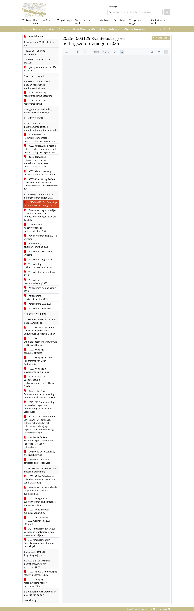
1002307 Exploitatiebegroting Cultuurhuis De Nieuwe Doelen (40, 341)
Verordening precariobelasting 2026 (35, 282)
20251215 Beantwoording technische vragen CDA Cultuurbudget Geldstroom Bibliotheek (39, 407)
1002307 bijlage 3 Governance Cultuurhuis (36, 370)
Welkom (26, 20)
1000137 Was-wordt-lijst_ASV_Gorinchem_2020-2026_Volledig (37, 520)
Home (40, 29)
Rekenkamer (120, 20)
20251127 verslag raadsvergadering (35, 102)
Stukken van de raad (82, 22)
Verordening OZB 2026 (37, 303)
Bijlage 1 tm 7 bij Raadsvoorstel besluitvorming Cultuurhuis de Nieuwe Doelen (39, 394)
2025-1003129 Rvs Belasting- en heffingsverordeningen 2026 (40, 204)
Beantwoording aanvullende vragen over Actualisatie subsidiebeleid (40, 490)
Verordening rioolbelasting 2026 (40, 289)
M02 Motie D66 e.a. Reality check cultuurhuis (39, 453)
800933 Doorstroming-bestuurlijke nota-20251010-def (39, 173)
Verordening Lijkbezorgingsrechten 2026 (38, 266)
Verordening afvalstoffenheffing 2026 (36, 245)
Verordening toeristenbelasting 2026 (36, 297)
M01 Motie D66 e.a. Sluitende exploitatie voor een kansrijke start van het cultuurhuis (39, 442)
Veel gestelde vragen (136, 22)
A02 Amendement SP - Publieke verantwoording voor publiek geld (39, 543)
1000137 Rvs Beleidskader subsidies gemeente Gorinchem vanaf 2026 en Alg (40, 479)
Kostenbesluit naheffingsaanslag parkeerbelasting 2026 (35, 227)
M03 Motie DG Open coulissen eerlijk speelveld (37, 461)
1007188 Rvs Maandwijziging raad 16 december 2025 (40, 573)
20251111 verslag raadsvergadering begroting (38, 94)
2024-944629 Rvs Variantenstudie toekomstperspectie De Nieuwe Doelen (40, 381)
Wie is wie (105, 20)
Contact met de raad (159, 22)
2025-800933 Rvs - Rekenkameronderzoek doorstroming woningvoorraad (39, 138)
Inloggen (164, 609)
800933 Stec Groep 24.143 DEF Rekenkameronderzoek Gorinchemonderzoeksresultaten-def (41, 184)
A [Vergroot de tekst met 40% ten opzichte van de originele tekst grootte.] (169, 29)
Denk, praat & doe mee (42, 22)
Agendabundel (33, 36)
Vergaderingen (64, 20)
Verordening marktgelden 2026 (39, 274)
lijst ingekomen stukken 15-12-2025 (40, 69)
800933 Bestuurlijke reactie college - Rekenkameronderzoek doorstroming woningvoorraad (40, 149)
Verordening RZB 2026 (37, 308)
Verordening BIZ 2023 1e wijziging (38, 253)
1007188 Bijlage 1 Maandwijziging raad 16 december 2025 (36, 583)
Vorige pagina (161, 38)
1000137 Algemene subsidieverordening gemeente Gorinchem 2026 (40, 501)
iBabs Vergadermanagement (140, 609)
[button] (167, 12)
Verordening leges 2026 (38, 259)
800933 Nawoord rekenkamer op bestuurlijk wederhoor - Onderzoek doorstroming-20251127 (37, 161)
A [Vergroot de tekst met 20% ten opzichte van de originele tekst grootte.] (165, 29)
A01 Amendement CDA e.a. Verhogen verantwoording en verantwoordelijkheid (39, 532)
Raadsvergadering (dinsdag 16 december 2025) (77, 29)
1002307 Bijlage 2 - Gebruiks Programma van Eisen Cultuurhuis (40, 360)
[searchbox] (135, 12)
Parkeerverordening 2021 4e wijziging (40, 237)
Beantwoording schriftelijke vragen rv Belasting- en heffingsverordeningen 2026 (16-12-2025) (40, 215)
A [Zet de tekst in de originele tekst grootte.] (160, 29)
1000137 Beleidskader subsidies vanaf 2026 (37, 511)
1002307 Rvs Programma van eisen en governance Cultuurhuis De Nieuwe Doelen (39, 330)
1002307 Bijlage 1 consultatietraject (35, 351)
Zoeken (110, 6)
